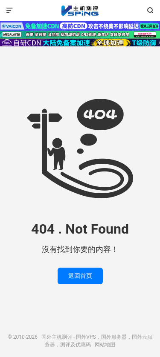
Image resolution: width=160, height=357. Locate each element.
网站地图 (105, 345)
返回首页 (80, 275)
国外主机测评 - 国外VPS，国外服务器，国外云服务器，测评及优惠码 (79, 11)
